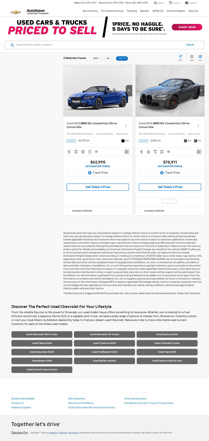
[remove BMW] (97, 58)
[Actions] (126, 125)
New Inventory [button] (90, 11)
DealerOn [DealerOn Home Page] (53, 433)
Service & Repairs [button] (176, 11)
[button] (129, 90)
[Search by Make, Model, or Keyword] (100, 45)
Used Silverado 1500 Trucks (41, 334)
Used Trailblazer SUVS (104, 352)
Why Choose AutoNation (81, 403)
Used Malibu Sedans (104, 361)
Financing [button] (132, 11)
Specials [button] (144, 11)
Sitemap (63, 433)
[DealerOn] (19, 433)
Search (190, 45)
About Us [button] (193, 11)
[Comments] (127, 151)
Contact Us (17, 403)
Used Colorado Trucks (167, 343)
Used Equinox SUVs (167, 334)
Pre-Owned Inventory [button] (112, 11)
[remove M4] (109, 58)
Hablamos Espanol (21, 407)
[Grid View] (191, 58)
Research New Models (23, 399)
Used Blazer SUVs (42, 361)
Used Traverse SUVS (104, 343)
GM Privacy (73, 433)
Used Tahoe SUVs (42, 343)
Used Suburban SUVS (42, 352)
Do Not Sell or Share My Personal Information (91, 407)
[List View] (200, 58)
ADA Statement (76, 399)
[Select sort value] (181, 58)
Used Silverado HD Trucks (104, 334)
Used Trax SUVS (167, 352)
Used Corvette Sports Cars (41, 370)
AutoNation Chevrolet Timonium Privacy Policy (149, 403)
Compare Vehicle (82, 211)
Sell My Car (158, 11)
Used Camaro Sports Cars (167, 361)
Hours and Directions (136, 399)
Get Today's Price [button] (98, 187)
